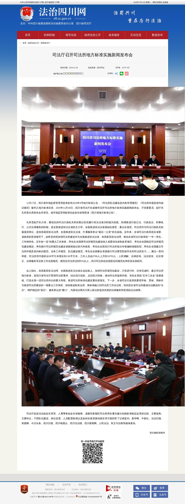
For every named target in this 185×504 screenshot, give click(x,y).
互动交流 (135, 34)
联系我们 (83, 485)
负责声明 (66, 485)
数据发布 (157, 34)
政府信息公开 (92, 34)
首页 (28, 34)
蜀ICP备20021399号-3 (46, 497)
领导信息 (71, 34)
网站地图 (50, 485)
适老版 (165, 2)
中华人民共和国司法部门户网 (32, 2)
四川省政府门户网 (52, 2)
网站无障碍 (157, 2)
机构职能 (49, 34)
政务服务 (114, 34)
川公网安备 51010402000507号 (89, 497)
